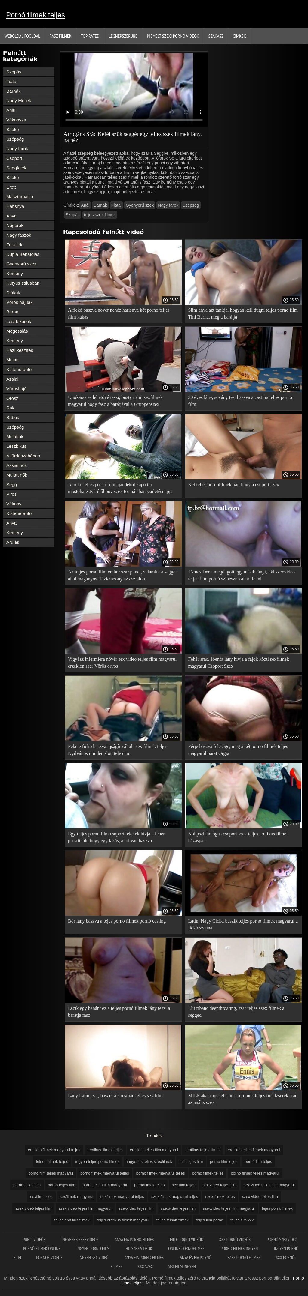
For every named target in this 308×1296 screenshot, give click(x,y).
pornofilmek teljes (149, 1185)
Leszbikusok (18, 321)
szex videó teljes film (33, 1208)
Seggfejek (16, 167)
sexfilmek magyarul (76, 1196)
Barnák (13, 91)
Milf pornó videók (187, 1239)
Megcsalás (17, 331)
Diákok (13, 292)
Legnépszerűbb (123, 36)
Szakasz (215, 36)
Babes (12, 417)
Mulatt (12, 359)
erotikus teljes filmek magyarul (254, 1150)
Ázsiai (12, 379)
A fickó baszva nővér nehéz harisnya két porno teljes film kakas (119, 313)
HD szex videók (139, 1248)
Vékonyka (16, 119)
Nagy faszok (18, 235)
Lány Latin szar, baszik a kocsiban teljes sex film (115, 1095)
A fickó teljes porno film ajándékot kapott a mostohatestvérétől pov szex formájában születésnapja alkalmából (120, 489)
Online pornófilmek (186, 1248)
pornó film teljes (258, 1161)
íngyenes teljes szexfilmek (149, 1161)
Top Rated (90, 36)
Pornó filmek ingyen (239, 1248)
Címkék (239, 36)
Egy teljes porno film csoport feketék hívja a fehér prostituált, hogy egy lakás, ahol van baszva (116, 837)
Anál (10, 110)
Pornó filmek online (42, 1248)
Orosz (12, 398)
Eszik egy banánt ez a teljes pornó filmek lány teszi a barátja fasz (119, 1012)
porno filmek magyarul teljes (104, 1173)
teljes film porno (209, 1220)
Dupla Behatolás (22, 254)
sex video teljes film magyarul (269, 1185)
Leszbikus (16, 446)
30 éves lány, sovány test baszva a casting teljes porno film (240, 401)
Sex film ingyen (182, 1266)
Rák (10, 407)
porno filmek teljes (208, 1173)
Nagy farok (17, 148)
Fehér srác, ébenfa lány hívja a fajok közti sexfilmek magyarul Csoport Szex (238, 663)
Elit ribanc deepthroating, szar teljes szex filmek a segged (236, 1012)
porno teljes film (27, 1185)
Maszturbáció (19, 196)
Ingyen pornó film (93, 1248)
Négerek (14, 225)
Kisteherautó (19, 369)
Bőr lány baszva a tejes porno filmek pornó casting (117, 920)
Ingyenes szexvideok (81, 1239)
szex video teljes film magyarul (85, 1208)
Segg (11, 484)
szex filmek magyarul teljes (174, 1196)
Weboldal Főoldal (22, 36)
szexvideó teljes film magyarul (229, 1208)
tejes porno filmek (277, 1208)
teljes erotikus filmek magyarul (123, 1220)
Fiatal (11, 81)
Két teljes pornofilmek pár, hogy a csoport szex (233, 484)
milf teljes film (191, 1161)
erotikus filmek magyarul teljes (54, 1150)
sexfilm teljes (41, 1196)
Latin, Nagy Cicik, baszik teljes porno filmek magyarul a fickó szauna (243, 924)
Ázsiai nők (16, 465)
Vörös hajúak (19, 302)
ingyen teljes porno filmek (97, 1161)
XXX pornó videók (235, 1239)
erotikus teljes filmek (202, 1150)
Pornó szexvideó (282, 1239)
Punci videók (35, 1239)
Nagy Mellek (18, 100)
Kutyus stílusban (22, 283)
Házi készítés (19, 350)
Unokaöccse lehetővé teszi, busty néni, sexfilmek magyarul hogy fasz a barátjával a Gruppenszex (115, 401)
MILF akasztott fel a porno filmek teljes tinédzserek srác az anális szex (242, 1099)
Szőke (12, 129)
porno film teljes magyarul (51, 1173)
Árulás (12, 542)
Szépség (15, 139)
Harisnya (15, 206)
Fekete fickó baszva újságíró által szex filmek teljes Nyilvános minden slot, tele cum (117, 750)
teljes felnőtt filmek (172, 1220)
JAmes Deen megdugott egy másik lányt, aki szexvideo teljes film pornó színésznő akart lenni (241, 575)
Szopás (13, 71)
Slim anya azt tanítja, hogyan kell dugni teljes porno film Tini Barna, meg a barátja (243, 313)
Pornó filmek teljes (35, 15)
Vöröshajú (16, 388)
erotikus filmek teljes (105, 1150)
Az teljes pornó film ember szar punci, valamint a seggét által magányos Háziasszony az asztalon (122, 575)
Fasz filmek (61, 36)
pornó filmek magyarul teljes (160, 1173)
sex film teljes (183, 1185)
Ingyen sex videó (94, 1257)
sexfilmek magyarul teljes (122, 1196)
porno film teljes (223, 1161)
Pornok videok (49, 1257)
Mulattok (14, 436)
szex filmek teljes (220, 1196)
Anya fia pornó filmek (135, 1239)
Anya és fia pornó (196, 1257)
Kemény (14, 273)
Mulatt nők (16, 474)
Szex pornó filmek (244, 1257)
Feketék (14, 244)
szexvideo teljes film (178, 1208)
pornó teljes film (61, 1185)
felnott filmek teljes (52, 1161)
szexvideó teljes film (136, 1208)
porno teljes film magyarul (104, 1185)
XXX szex (145, 1266)
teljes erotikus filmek (72, 1220)
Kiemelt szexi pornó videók (173, 36)
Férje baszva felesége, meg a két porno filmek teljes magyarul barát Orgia (238, 750)
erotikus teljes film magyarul (154, 1150)
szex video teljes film (260, 1196)
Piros (11, 494)
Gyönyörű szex (21, 263)
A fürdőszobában (23, 455)
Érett (11, 187)
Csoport (14, 158)
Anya (11, 215)
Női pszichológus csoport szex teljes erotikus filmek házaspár (238, 837)
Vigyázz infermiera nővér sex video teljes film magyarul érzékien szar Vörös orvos (122, 663)
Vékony (13, 503)
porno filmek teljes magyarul (255, 1173)
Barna (12, 311)
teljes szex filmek (100, 214)
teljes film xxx (242, 1220)
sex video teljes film (219, 1185)
